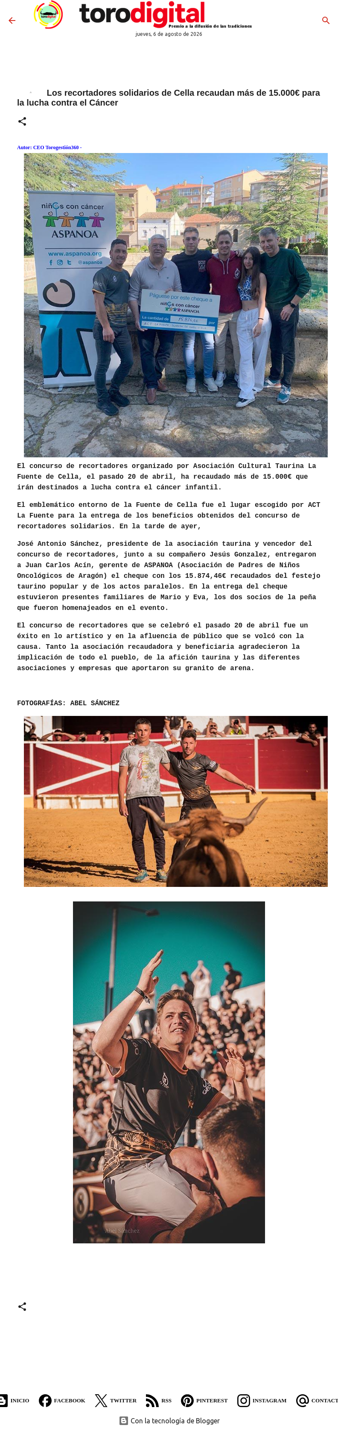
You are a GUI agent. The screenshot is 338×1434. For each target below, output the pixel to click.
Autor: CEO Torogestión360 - (49, 147)
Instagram (262, 1400)
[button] (22, 122)
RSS (159, 1400)
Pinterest (204, 1400)
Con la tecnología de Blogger (169, 1421)
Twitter (116, 1400)
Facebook (62, 1400)
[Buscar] (326, 20)
